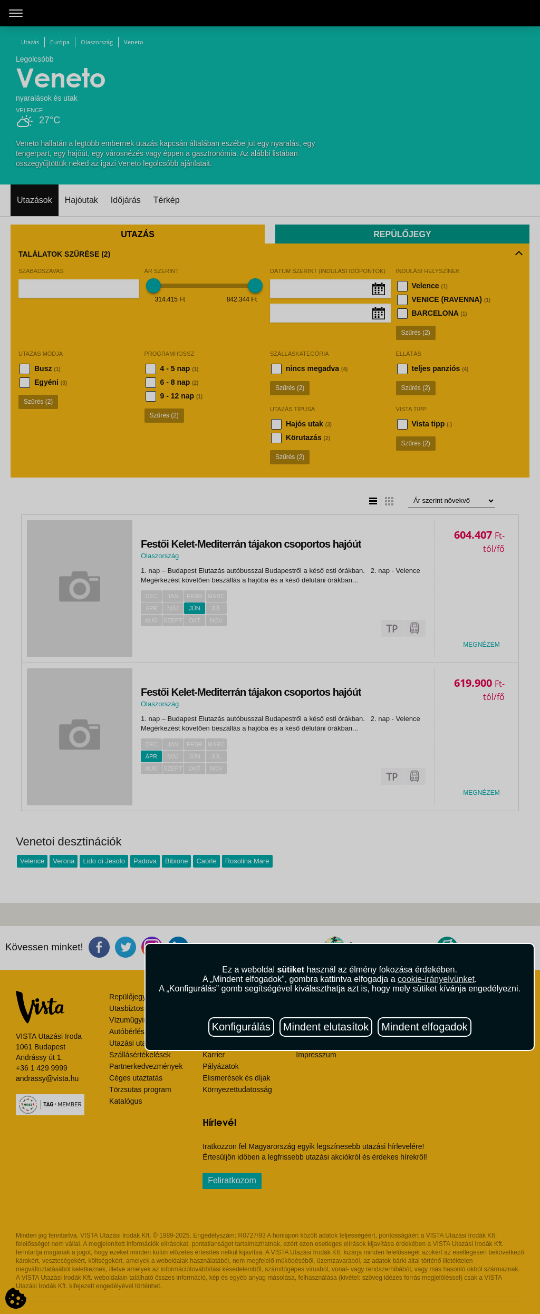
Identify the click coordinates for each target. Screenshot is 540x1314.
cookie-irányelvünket (436, 979)
